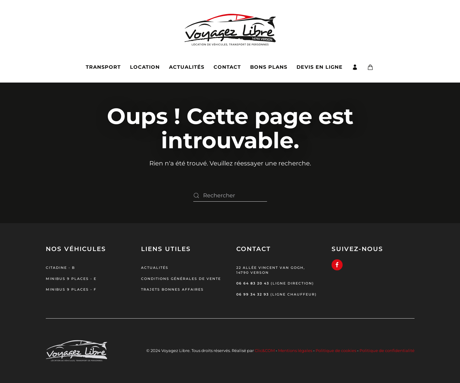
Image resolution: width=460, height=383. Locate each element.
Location (145, 67)
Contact (227, 67)
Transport (103, 67)
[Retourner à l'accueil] (230, 26)
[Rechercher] (230, 195)
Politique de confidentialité (387, 350)
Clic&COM (265, 350)
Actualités (186, 67)
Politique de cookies (336, 350)
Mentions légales (295, 350)
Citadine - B (60, 267)
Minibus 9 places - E (71, 279)
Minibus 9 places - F (71, 289)
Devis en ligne (320, 67)
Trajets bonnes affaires (172, 289)
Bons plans (268, 67)
